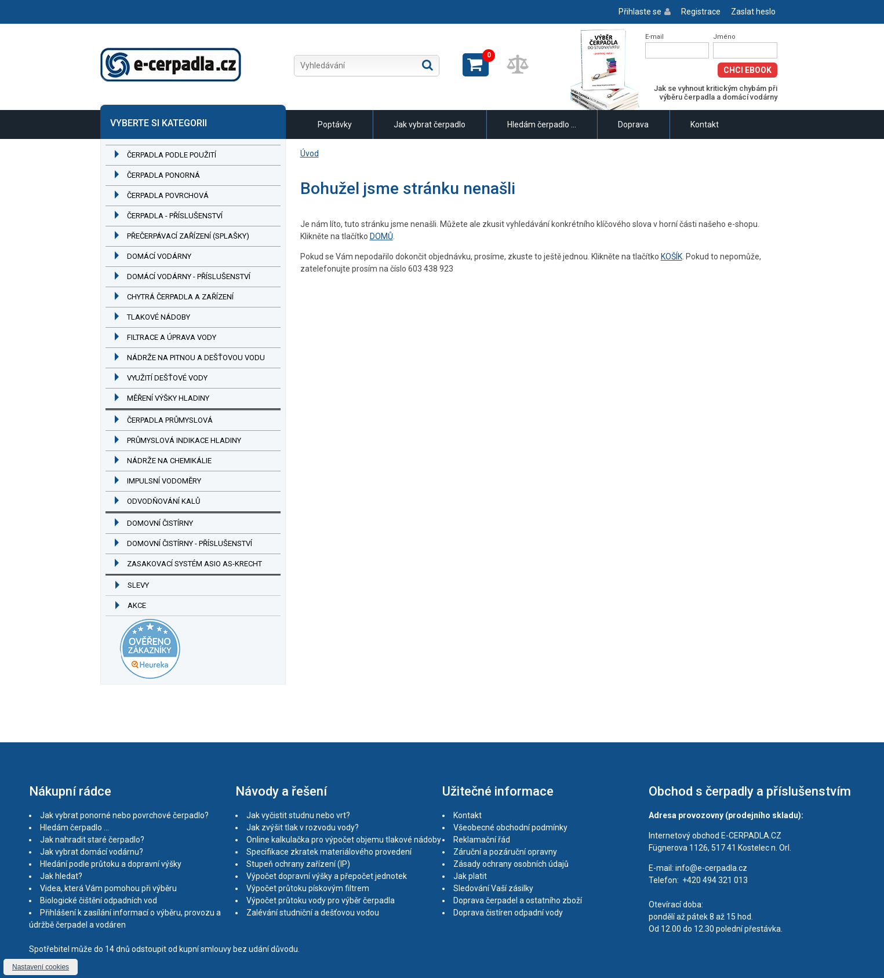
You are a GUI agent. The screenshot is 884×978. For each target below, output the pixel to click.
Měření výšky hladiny (168, 398)
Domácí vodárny (159, 256)
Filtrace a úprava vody (171, 337)
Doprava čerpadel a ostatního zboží (517, 900)
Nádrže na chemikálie (169, 460)
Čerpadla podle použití (171, 155)
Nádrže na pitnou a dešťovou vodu (196, 357)
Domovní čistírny (160, 523)
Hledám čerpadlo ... (541, 124)
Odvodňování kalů (163, 501)
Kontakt (704, 124)
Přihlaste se (640, 11)
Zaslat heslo (753, 11)
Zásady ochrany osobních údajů (511, 864)
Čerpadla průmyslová (170, 420)
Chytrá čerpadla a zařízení (180, 296)
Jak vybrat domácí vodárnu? (91, 851)
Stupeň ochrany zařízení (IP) (298, 864)
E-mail (654, 37)
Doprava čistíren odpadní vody (508, 912)
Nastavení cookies (40, 967)
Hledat (427, 65)
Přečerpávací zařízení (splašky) (188, 236)
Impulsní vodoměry (164, 481)
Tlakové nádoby (158, 317)
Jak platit (470, 876)
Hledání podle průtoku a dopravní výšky (110, 864)
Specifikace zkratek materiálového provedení (329, 851)
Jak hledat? (61, 876)
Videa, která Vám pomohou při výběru (108, 888)
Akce (137, 605)
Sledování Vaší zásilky (493, 888)
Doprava (633, 124)
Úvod (309, 153)
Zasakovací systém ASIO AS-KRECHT (194, 563)
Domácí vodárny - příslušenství (188, 276)
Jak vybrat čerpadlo (429, 124)
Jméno (724, 37)
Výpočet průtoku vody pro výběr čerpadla (320, 900)
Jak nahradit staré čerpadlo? (92, 839)
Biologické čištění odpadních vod (98, 900)
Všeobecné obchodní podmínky (510, 827)
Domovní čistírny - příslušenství (189, 543)
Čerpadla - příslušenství (175, 215)
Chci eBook (747, 70)
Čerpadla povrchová (168, 195)
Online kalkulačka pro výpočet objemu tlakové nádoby (343, 839)
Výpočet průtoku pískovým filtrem (307, 888)
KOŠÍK (671, 256)
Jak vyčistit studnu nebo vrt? (298, 815)
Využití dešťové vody (167, 377)
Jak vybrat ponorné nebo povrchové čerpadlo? (124, 815)
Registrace (701, 11)
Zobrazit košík (476, 64)
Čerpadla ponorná (163, 175)
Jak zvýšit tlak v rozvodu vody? (302, 827)
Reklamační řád (481, 839)
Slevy (138, 585)
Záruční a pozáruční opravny (505, 851)
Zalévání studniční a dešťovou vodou (312, 912)
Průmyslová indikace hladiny (184, 440)
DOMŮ (381, 236)
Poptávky (335, 124)
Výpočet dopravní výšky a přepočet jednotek (326, 876)
